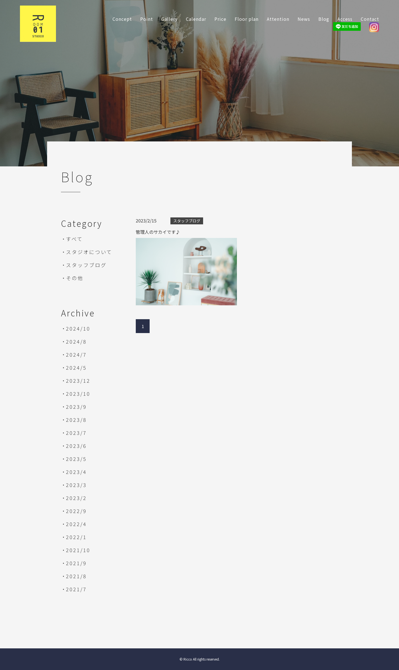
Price (220, 19)
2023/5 (76, 458)
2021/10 (78, 550)
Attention (278, 19)
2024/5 (76, 367)
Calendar (196, 19)
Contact (370, 19)
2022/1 (76, 536)
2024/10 (78, 328)
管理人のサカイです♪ (158, 232)
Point (146, 19)
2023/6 (76, 445)
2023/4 (76, 471)
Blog (323, 19)
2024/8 (76, 341)
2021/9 (76, 563)
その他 (74, 277)
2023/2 (76, 497)
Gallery (169, 19)
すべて (74, 238)
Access (344, 19)
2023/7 (76, 432)
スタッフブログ (86, 264)
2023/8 (76, 419)
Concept (122, 19)
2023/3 (76, 484)
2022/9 (76, 510)
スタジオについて (89, 251)
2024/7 (76, 354)
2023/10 (78, 393)
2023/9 (76, 406)
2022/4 (76, 523)
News (304, 19)
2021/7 (76, 589)
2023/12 (78, 380)
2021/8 (76, 576)
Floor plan (247, 19)
